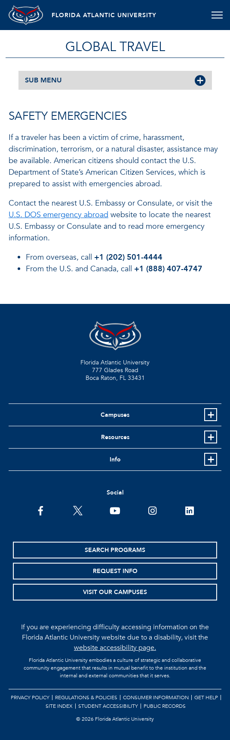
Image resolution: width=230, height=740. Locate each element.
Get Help (206, 697)
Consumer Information (156, 697)
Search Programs (115, 550)
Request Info (115, 571)
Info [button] (115, 459)
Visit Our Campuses (115, 592)
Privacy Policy (30, 697)
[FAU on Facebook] (40, 510)
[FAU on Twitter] (77, 510)
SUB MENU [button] (43, 80)
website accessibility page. (115, 647)
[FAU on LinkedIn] (189, 510)
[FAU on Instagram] (152, 510)
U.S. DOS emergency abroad (58, 214)
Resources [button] (115, 437)
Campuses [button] (115, 415)
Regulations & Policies (86, 697)
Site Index (59, 706)
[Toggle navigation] (217, 15)
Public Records (165, 706)
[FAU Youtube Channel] (115, 510)
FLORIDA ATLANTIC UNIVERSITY (104, 15)
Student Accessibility (108, 706)
